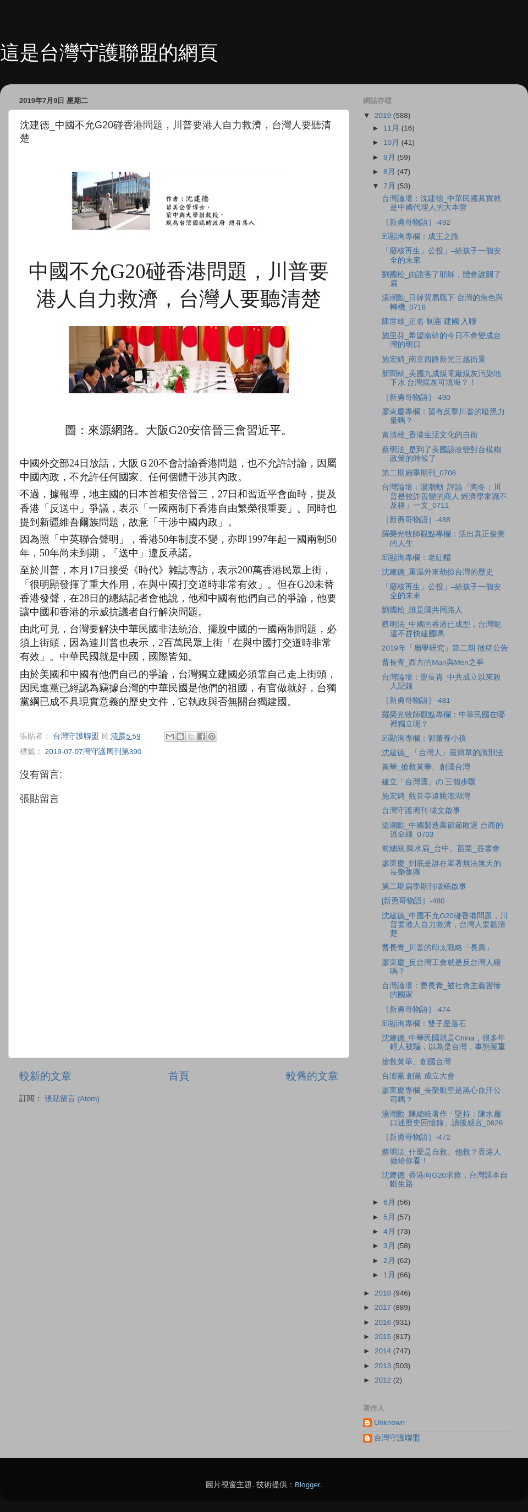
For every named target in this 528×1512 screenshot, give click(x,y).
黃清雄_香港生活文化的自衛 (430, 435)
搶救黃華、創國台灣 (416, 1062)
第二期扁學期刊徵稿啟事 (424, 886)
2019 (384, 115)
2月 (390, 1260)
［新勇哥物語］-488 (416, 520)
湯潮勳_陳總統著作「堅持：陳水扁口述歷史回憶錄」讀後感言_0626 (442, 1118)
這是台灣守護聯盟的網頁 (109, 52)
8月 (390, 171)
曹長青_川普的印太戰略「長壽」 (438, 948)
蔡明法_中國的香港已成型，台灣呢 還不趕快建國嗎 (442, 628)
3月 (390, 1246)
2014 (384, 1351)
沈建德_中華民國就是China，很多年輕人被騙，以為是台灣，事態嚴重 (443, 1042)
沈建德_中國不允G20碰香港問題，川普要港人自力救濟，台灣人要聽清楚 (445, 924)
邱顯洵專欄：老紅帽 (416, 558)
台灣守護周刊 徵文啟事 (421, 810)
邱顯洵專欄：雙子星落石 (424, 1024)
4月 (390, 1231)
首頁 (178, 1076)
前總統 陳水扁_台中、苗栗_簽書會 (441, 848)
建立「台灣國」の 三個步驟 (429, 782)
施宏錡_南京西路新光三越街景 (434, 359)
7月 (390, 186)
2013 (384, 1366)
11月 (392, 128)
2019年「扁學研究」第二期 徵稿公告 (445, 648)
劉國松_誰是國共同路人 (422, 610)
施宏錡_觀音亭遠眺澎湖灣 (426, 796)
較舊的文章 (312, 1076)
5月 (390, 1217)
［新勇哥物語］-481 (416, 700)
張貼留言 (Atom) (72, 1098)
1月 (390, 1275)
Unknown (389, 1422)
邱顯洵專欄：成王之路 (420, 236)
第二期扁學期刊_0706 (419, 473)
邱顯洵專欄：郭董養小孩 (424, 738)
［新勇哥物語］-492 (416, 222)
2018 (384, 1293)
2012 (384, 1380)
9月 (390, 157)
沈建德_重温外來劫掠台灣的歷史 (438, 572)
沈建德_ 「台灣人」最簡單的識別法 (442, 753)
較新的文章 (45, 1076)
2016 (384, 1322)
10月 (392, 142)
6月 (390, 1202)
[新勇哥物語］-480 (413, 901)
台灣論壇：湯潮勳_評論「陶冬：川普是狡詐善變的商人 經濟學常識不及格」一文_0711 (445, 496)
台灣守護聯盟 (397, 1438)
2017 (384, 1307)
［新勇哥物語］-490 (416, 397)
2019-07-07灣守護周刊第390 (93, 751)
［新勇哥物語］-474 (416, 1009)
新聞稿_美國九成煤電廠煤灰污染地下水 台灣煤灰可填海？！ (442, 378)
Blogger (307, 1485)
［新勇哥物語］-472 (416, 1137)
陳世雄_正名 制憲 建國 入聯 (429, 321)
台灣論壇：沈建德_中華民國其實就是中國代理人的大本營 (442, 203)
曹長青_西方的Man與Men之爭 (433, 662)
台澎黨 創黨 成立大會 (418, 1076)
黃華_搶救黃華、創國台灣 (426, 767)
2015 (384, 1336)
